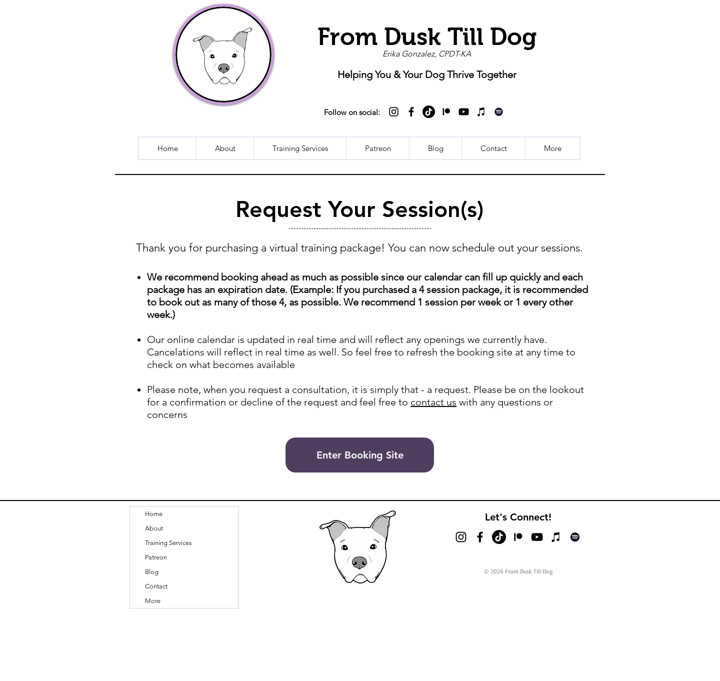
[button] (552, 148)
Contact (156, 586)
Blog (151, 572)
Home (153, 514)
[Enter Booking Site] (360, 455)
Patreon (156, 557)
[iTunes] (481, 112)
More (152, 600)
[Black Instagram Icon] (394, 112)
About (154, 528)
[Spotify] (498, 112)
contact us (433, 402)
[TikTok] (428, 112)
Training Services (168, 542)
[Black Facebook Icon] (411, 112)
